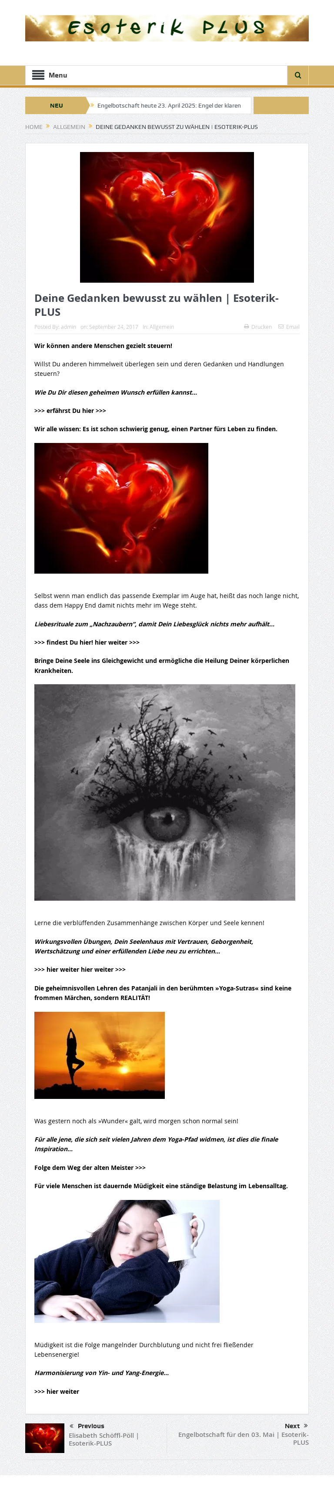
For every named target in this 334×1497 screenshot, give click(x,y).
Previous (87, 1426)
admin (68, 326)
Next (296, 1426)
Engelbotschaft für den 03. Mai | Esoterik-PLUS (243, 1438)
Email (289, 326)
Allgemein (162, 326)
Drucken (258, 326)
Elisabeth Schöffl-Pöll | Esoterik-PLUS (104, 1439)
